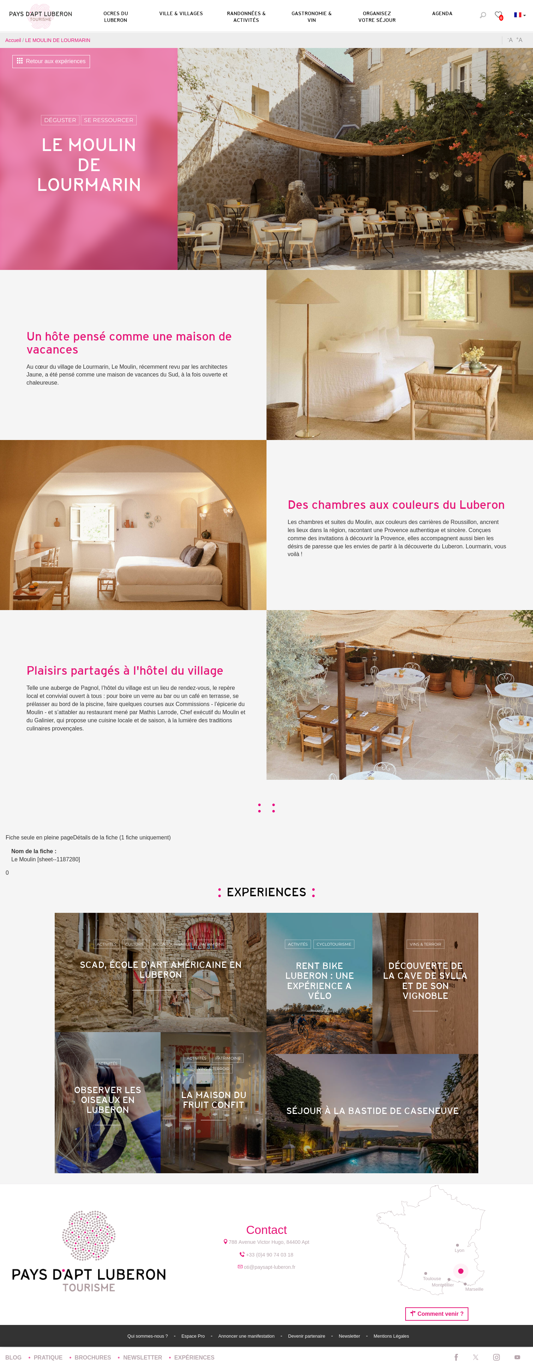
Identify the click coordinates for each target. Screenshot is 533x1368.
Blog (14, 1358)
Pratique (49, 1358)
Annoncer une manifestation (247, 1336)
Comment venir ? (436, 1313)
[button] (115, 15)
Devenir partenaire (307, 1336)
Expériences (194, 1358)
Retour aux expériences (51, 61)
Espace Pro (193, 1336)
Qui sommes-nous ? (148, 1336)
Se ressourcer (108, 120)
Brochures (94, 1358)
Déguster (60, 120)
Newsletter (350, 1336)
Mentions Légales (391, 1336)
